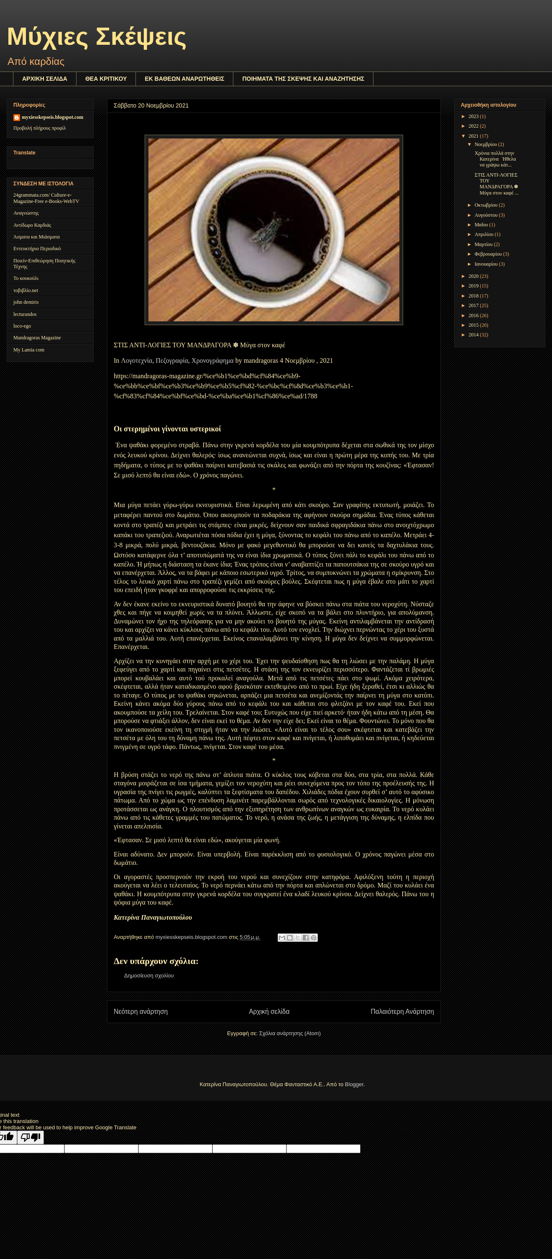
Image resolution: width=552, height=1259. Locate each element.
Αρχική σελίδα (269, 1011)
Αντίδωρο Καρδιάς (32, 225)
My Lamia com (28, 350)
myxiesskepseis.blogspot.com (52, 117)
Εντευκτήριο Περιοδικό (37, 248)
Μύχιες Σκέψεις (97, 36)
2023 (474, 116)
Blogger (354, 1084)
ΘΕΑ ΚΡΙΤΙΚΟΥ (106, 78)
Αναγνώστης (25, 213)
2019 (474, 286)
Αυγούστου (487, 215)
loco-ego (22, 326)
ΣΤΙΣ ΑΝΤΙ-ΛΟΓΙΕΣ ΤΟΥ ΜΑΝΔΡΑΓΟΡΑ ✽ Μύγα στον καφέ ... (496, 184)
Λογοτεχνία (136, 360)
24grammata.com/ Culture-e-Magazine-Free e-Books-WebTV (46, 198)
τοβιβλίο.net (25, 290)
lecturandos (24, 314)
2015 (474, 325)
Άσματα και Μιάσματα (36, 237)
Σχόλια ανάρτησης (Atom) (290, 1033)
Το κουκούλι (25, 278)
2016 (474, 315)
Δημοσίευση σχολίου (149, 975)
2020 (474, 276)
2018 (474, 296)
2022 (474, 126)
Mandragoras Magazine (37, 338)
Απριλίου (485, 234)
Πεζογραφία (172, 360)
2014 (474, 335)
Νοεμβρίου (486, 144)
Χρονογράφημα (213, 360)
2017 (474, 305)
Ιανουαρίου (487, 264)
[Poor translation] (30, 1137)
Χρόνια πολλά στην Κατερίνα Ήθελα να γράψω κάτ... (494, 159)
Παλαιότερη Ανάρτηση (402, 1011)
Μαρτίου (484, 244)
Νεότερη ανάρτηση (141, 1011)
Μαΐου (482, 225)
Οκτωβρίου (487, 205)
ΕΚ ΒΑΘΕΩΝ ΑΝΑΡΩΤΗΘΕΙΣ (184, 78)
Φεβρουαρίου (489, 254)
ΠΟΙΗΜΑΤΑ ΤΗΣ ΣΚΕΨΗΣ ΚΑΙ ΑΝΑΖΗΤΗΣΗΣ (303, 78)
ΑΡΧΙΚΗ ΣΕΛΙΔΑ (44, 78)
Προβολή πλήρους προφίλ (39, 128)
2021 (474, 136)
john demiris (25, 302)
